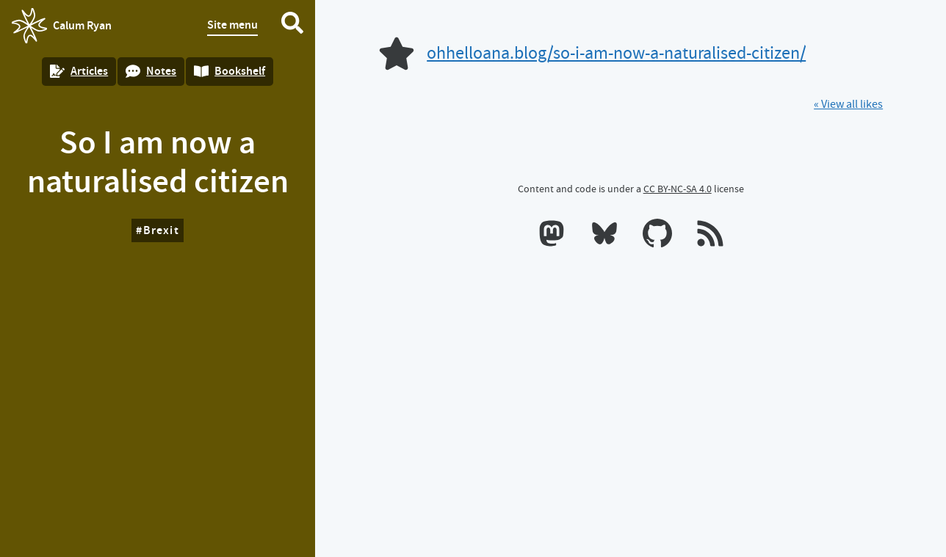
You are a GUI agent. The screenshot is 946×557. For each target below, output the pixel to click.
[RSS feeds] (710, 236)
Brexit (161, 230)
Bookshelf (229, 71)
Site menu (232, 24)
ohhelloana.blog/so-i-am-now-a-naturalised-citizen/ (616, 53)
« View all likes (848, 104)
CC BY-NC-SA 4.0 (677, 188)
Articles (79, 71)
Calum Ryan (62, 25)
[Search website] (292, 25)
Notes (151, 71)
